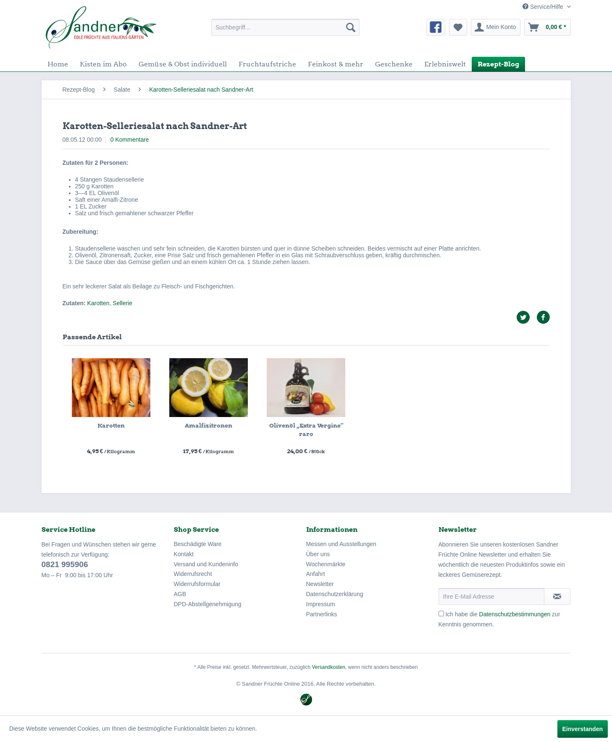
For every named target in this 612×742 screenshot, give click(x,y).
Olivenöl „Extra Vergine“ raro (306, 429)
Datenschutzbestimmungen (515, 614)
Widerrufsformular (197, 584)
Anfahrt (315, 573)
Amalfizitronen (208, 425)
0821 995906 (65, 564)
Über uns (318, 554)
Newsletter (320, 584)
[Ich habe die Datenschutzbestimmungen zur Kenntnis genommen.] (441, 613)
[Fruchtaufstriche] (267, 64)
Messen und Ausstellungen (341, 544)
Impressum (320, 604)
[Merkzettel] (458, 27)
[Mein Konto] (496, 27)
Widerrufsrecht (193, 573)
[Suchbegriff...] (285, 27)
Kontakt (184, 554)
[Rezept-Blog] (498, 64)
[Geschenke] (393, 64)
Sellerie (122, 303)
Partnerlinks (321, 614)
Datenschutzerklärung (334, 594)
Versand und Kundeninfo (206, 564)
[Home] (58, 64)
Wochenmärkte (326, 564)
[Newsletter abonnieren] (557, 596)
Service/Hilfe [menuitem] (544, 6)
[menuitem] (285, 27)
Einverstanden (582, 729)
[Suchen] (351, 27)
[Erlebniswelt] (445, 64)
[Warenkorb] (547, 27)
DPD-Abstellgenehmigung (208, 604)
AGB (180, 594)
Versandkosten (328, 667)
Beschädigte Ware (198, 544)
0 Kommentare (129, 139)
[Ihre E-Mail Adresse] (491, 596)
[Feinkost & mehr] (335, 64)
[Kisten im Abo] (103, 64)
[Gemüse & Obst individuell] (183, 64)
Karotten (98, 303)
